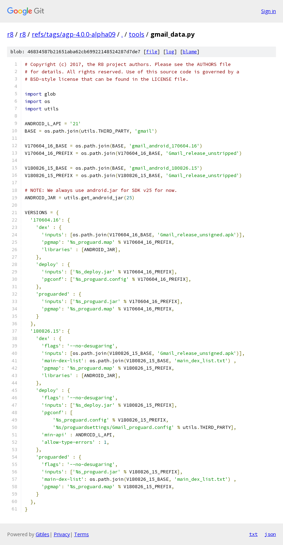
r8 (10, 34)
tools (136, 34)
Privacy (62, 534)
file (151, 52)
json (270, 534)
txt (253, 534)
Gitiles (42, 534)
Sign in (268, 11)
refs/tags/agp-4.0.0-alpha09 (73, 34)
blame (190, 52)
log (170, 52)
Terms (81, 534)
